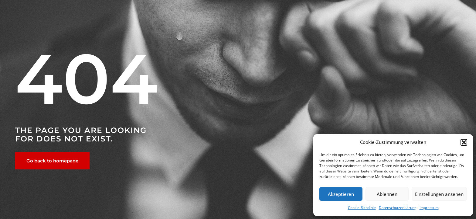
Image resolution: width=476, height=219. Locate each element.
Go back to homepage (52, 161)
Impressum (429, 207)
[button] (464, 142)
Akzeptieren (341, 194)
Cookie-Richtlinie (362, 207)
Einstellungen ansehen (439, 194)
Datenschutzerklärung (397, 207)
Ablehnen (387, 194)
